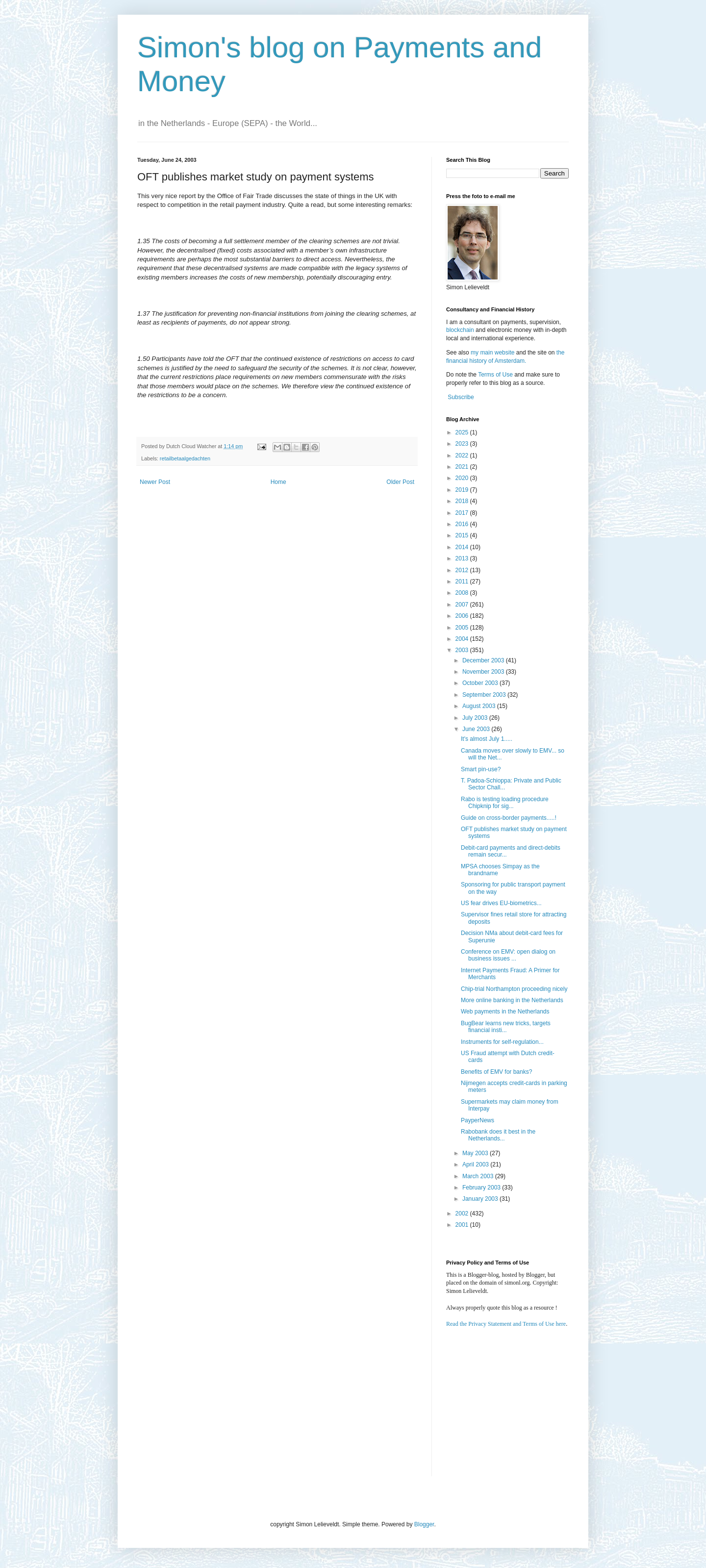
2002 (462, 1213)
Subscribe (461, 397)
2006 (462, 615)
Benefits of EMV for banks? (496, 1071)
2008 (462, 592)
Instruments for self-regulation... (502, 1041)
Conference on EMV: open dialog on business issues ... (508, 955)
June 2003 (476, 729)
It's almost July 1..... (486, 738)
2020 (462, 478)
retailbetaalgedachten (185, 458)
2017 (462, 512)
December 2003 (484, 660)
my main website (492, 352)
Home (278, 482)
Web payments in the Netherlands (505, 1011)
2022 (462, 455)
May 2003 (476, 1153)
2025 (462, 432)
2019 (462, 489)
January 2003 (481, 1198)
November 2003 (484, 671)
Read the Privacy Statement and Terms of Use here (506, 1323)
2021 (462, 466)
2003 (462, 650)
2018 (462, 501)
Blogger (424, 1524)
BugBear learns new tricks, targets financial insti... (506, 1027)
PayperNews (477, 1120)
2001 (462, 1224)
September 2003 (484, 694)
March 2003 (478, 1176)
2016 (462, 524)
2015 (462, 535)
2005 (462, 627)
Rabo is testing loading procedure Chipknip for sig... (505, 802)
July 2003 (475, 717)
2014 (462, 547)
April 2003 (476, 1164)
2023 (462, 443)
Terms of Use (495, 374)
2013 (462, 558)
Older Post (400, 482)
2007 (462, 604)
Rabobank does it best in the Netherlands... (498, 1135)
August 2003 (479, 706)
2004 (462, 638)
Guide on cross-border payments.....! (508, 817)
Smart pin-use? (481, 769)
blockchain (461, 330)
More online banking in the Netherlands (512, 1000)
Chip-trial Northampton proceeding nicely (514, 989)
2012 (462, 570)
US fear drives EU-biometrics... (501, 903)
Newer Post (155, 482)
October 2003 (481, 683)
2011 (462, 581)
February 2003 (482, 1187)
